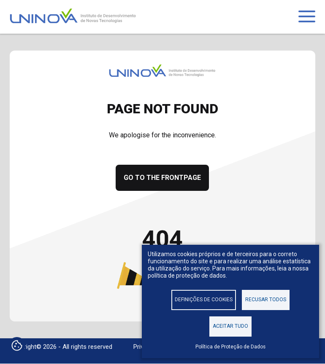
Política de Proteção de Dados (230, 347)
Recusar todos (265, 299)
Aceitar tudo (230, 326)
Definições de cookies (204, 299)
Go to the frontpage (162, 178)
